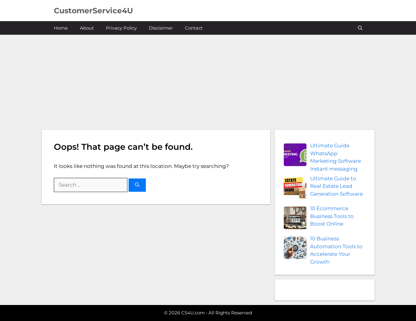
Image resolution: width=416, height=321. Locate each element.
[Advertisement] (208, 80)
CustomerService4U (93, 10)
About (87, 28)
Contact (194, 28)
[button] (360, 28)
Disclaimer (161, 28)
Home (61, 28)
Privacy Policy (121, 28)
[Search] (137, 185)
